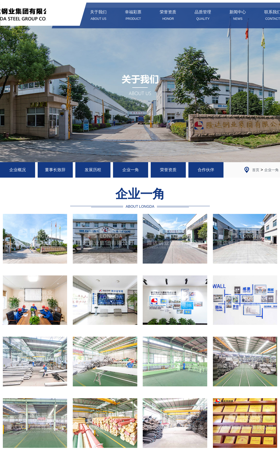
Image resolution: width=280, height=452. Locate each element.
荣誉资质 (168, 170)
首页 (255, 170)
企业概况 (17, 170)
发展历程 (93, 170)
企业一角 (130, 170)
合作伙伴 (206, 170)
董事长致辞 (55, 170)
